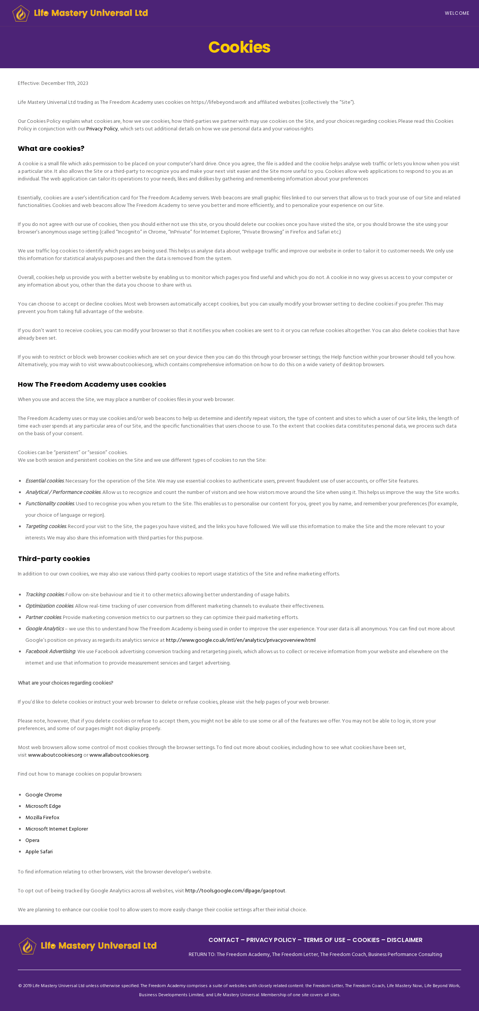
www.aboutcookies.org (55, 755)
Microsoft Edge (43, 806)
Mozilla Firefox (42, 817)
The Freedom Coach (343, 954)
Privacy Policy (102, 128)
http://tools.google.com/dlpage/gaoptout (235, 890)
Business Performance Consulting (405, 954)
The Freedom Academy (243, 954)
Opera (32, 840)
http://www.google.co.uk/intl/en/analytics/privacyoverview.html (241, 640)
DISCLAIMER (405, 940)
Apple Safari (39, 851)
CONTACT (223, 940)
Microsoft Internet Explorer (56, 828)
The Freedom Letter (295, 954)
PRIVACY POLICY (271, 940)
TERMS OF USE (324, 940)
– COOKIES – (366, 940)
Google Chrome (43, 794)
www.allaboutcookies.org (119, 755)
